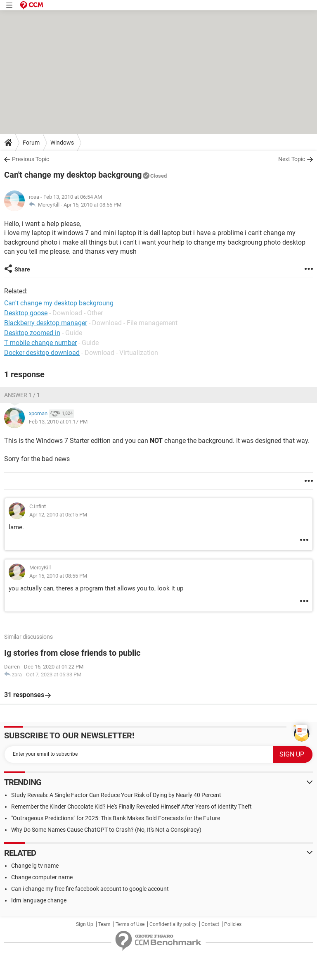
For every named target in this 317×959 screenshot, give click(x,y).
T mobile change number (40, 343)
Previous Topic (30, 159)
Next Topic (291, 159)
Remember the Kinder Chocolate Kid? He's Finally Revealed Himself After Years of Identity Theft (131, 806)
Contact (210, 924)
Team (104, 924)
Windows (62, 142)
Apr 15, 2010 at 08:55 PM (92, 205)
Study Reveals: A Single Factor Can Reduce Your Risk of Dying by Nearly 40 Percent (116, 795)
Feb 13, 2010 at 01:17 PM (58, 422)
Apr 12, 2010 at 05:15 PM (58, 515)
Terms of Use (130, 924)
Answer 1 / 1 (22, 395)
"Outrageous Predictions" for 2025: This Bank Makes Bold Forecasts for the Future (115, 818)
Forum (31, 142)
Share (22, 269)
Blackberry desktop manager (45, 323)
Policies (232, 924)
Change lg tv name (35, 865)
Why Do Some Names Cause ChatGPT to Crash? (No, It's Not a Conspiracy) (106, 829)
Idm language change (38, 900)
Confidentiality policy (172, 924)
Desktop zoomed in (32, 333)
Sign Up (84, 924)
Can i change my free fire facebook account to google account (90, 888)
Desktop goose (25, 313)
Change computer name (42, 877)
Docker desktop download (42, 353)
